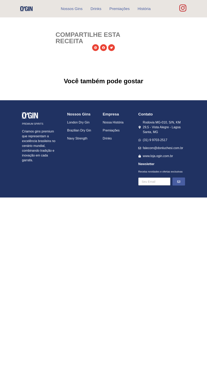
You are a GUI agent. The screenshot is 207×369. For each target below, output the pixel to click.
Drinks (96, 9)
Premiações (119, 9)
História (144, 9)
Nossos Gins (72, 9)
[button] (95, 47)
